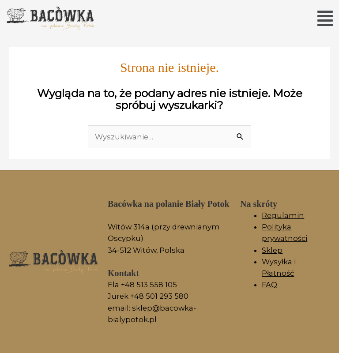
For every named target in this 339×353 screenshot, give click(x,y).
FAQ (269, 284)
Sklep (272, 250)
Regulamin (283, 215)
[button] (325, 18)
